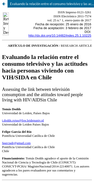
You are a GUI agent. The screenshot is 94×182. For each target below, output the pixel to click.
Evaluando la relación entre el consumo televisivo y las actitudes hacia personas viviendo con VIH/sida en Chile (52, 4)
